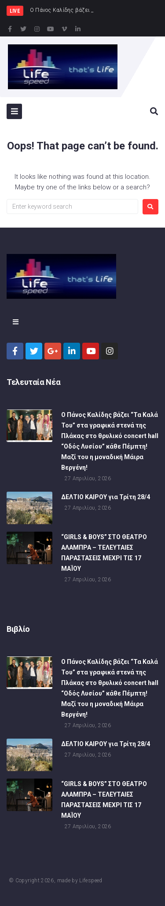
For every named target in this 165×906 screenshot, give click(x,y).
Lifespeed (90, 880)
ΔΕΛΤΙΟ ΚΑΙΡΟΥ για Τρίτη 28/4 (105, 500)
